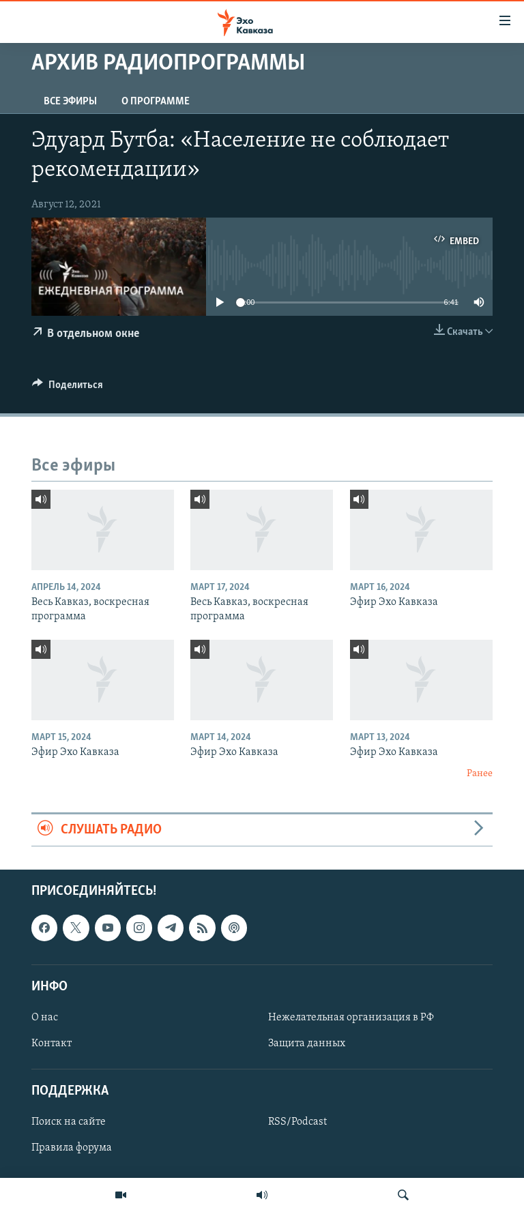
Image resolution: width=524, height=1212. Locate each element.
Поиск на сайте (68, 1122)
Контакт (51, 1043)
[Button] (67, 388)
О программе (155, 101)
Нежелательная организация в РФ (351, 1017)
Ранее (480, 774)
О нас (44, 1017)
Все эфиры (70, 101)
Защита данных (306, 1043)
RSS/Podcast (297, 1122)
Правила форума (71, 1148)
